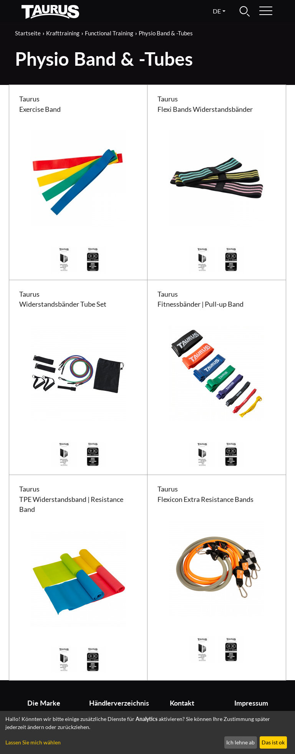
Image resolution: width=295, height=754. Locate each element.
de (217, 11)
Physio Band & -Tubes (166, 33)
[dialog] (147, 732)
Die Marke (43, 703)
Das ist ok (273, 742)
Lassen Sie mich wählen (33, 742)
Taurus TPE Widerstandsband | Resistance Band (71, 499)
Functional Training (109, 33)
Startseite (28, 33)
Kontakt (182, 703)
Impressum (251, 703)
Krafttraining (63, 33)
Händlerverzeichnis (115, 703)
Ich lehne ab (240, 742)
